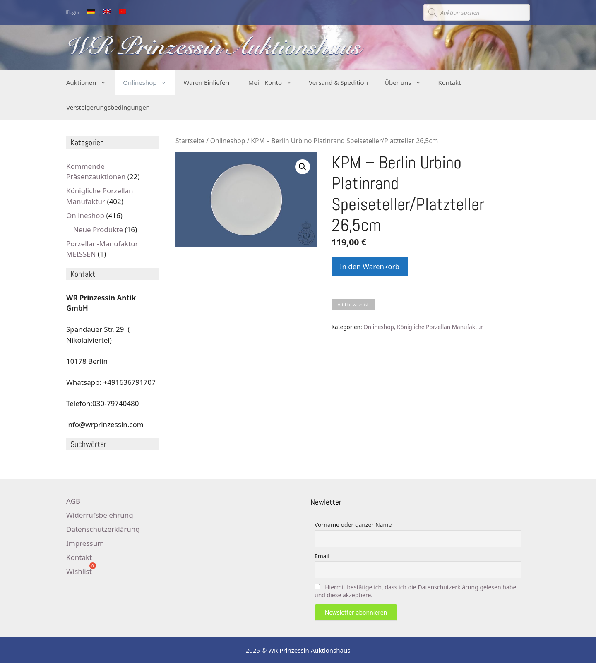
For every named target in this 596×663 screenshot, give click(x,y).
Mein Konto (274, 82)
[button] (302, 166)
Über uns (407, 82)
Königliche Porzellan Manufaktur (440, 327)
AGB (73, 501)
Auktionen (90, 82)
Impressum (85, 543)
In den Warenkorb (369, 266)
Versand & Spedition (338, 82)
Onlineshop (149, 82)
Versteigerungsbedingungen (108, 107)
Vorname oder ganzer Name (353, 524)
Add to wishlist (352, 304)
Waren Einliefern (207, 82)
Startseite (189, 140)
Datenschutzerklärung (103, 529)
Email (322, 556)
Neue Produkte (98, 229)
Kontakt (449, 82)
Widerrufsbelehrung (99, 515)
